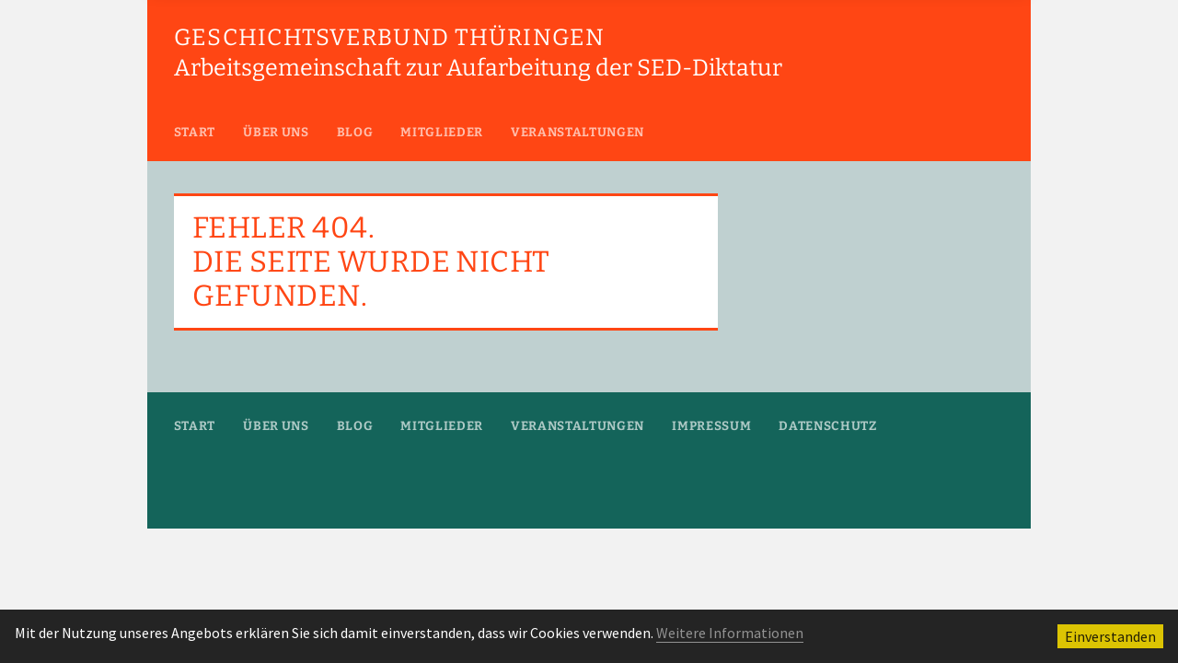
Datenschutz (827, 426)
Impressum (711, 426)
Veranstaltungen (577, 132)
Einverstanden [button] (1110, 636)
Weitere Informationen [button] (729, 632)
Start (194, 132)
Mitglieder (441, 132)
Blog (355, 132)
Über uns (275, 132)
